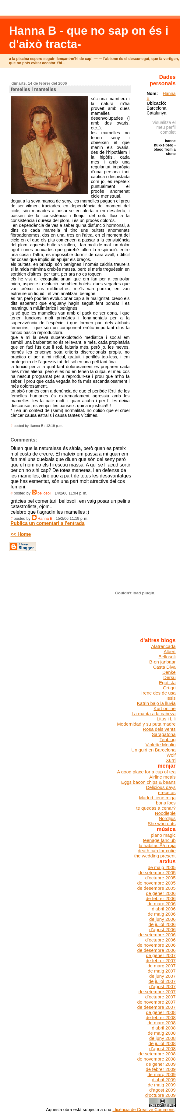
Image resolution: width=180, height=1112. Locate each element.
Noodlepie (165, 813)
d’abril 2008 (163, 1027)
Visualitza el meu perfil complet (164, 127)
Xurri (171, 760)
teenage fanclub (159, 840)
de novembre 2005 (156, 882)
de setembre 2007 (157, 991)
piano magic (163, 835)
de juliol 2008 (162, 1043)
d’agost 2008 (162, 1048)
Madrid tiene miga (157, 797)
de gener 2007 (160, 955)
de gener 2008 (160, 1012)
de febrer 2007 (160, 960)
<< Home (21, 534)
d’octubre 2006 (160, 939)
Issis (170, 698)
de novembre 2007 (156, 1002)
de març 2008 (161, 1022)
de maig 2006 (162, 914)
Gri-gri (169, 687)
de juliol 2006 (162, 924)
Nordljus (167, 818)
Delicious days (160, 787)
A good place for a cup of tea (146, 771)
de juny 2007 (162, 976)
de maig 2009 (162, 1084)
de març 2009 (161, 1074)
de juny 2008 (162, 1038)
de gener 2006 (160, 893)
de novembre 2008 (156, 1058)
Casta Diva (164, 667)
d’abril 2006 (163, 908)
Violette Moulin (161, 744)
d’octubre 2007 (160, 996)
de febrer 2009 (160, 1069)
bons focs (166, 802)
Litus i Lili (166, 718)
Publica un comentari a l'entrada (48, 523)
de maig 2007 (162, 970)
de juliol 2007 (162, 981)
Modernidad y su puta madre (146, 724)
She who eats (162, 823)
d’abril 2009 (163, 1079)
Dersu (169, 677)
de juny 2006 (162, 919)
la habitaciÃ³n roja (157, 845)
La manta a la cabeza (153, 713)
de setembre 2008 (157, 1053)
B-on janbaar (162, 661)
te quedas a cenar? (155, 808)
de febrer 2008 (160, 1017)
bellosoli (44, 493)
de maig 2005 (162, 867)
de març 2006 (161, 903)
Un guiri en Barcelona (153, 749)
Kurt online (164, 708)
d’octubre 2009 (160, 1095)
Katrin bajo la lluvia (156, 703)
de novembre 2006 (156, 945)
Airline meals (162, 776)
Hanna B (44, 518)
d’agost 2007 (162, 986)
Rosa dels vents (159, 729)
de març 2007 (161, 965)
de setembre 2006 (157, 934)
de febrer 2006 (160, 898)
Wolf (171, 755)
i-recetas (167, 792)
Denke (169, 672)
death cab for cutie (156, 850)
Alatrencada (163, 646)
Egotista (167, 682)
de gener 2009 (160, 1064)
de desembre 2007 (156, 1007)
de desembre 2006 (156, 950)
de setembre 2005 (157, 872)
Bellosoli (166, 656)
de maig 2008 (162, 1033)
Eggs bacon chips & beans (148, 782)
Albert (169, 651)
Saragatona (163, 734)
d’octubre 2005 (160, 877)
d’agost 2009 (162, 1090)
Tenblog (168, 739)
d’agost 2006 (162, 929)
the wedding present (155, 855)
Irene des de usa (158, 692)
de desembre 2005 (156, 888)
